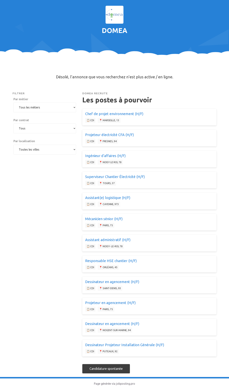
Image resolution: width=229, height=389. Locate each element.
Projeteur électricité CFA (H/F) (109, 135)
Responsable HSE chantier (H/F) (111, 261)
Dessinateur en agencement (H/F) (112, 282)
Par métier (20, 99)
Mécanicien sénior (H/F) (104, 219)
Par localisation (24, 141)
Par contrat (21, 120)
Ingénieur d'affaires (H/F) (105, 156)
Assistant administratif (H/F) (108, 240)
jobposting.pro (125, 383)
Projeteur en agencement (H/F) (110, 303)
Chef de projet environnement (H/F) (114, 114)
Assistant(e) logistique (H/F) (107, 198)
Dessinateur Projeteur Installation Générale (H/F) (124, 345)
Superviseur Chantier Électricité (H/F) (115, 177)
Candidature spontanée (106, 368)
